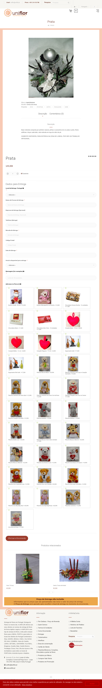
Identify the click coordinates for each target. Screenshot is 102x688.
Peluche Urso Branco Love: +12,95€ (46, 454)
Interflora (41, 640)
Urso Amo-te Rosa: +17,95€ (16, 519)
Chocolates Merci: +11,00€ (16, 320)
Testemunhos (42, 637)
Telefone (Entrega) (11, 220)
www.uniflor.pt (10, 668)
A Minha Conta (75, 621)
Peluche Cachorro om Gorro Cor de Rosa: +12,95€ (48, 388)
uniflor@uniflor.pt (15, 2)
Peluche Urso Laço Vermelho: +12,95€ (75, 476)
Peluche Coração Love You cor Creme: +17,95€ (75, 388)
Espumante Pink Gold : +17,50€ (16, 364)
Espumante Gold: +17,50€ (73, 343)
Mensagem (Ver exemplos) (15, 271)
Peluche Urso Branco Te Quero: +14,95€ (76, 454)
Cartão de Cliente (44, 647)
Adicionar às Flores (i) (13, 284)
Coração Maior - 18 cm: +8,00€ (73, 320)
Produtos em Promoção (46, 662)
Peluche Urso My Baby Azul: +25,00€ (18, 497)
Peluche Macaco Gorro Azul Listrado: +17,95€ (47, 432)
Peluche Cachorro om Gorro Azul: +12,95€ (19, 387)
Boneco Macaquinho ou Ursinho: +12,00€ (48, 297)
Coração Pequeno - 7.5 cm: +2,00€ (46, 343)
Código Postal (10, 240)
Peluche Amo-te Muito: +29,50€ (45, 364)
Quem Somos (42, 625)
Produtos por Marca (44, 655)
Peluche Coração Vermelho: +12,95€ (18, 410)
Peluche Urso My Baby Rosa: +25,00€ (47, 497)
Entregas (41, 634)
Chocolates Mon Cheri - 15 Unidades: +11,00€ (47, 321)
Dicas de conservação (45, 644)
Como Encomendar (44, 631)
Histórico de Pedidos (77, 625)
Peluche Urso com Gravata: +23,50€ (47, 476)
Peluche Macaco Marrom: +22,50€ (74, 431)
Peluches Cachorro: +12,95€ (73, 497)
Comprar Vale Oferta (45, 658)
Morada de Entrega (12, 230)
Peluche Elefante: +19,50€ (44, 410)
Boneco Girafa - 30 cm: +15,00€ (17, 297)
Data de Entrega (11, 250)
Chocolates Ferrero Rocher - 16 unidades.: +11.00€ (76, 298)
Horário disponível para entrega (16, 260)
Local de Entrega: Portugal (15, 188)
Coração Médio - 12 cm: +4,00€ (17, 343)
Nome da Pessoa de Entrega (15, 200)
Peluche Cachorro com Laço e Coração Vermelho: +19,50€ (76, 365)
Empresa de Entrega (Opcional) (15, 210)
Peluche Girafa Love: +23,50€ (16, 431)
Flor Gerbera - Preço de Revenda (48, 621)
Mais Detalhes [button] (27, 685)
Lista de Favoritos (76, 628)
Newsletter (73, 631)
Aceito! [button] (92, 683)
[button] (51, 195)
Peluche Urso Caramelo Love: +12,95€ (18, 476)
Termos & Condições (45, 628)
